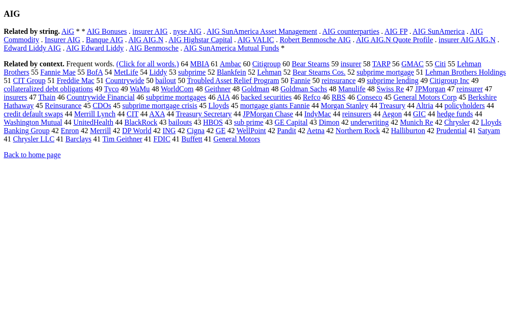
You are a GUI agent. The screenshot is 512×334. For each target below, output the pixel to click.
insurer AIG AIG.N (466, 40)
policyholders (464, 105)
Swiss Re (390, 89)
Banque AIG (104, 40)
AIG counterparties (350, 31)
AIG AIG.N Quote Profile (394, 40)
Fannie (300, 80)
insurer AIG (150, 31)
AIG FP (396, 31)
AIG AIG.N (146, 40)
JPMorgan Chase (268, 114)
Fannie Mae (58, 72)
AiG (67, 31)
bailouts (180, 122)
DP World (137, 131)
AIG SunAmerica (439, 31)
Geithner (218, 89)
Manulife (352, 89)
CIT (132, 114)
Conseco (369, 97)
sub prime (249, 122)
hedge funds (455, 114)
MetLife (126, 72)
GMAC (412, 64)
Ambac (230, 64)
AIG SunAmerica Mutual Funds (231, 48)
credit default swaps (33, 114)
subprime (192, 72)
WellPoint (251, 131)
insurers (15, 97)
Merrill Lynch (94, 114)
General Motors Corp (425, 97)
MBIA (199, 64)
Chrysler (457, 122)
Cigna (195, 131)
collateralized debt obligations (48, 89)
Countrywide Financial (101, 97)
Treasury (392, 105)
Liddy (158, 72)
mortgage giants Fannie (275, 105)
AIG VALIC (255, 40)
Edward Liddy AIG (32, 48)
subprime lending (393, 80)
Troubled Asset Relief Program (233, 80)
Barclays (78, 139)
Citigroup (266, 64)
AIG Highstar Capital (201, 40)
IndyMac (317, 114)
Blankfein (231, 72)
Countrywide (125, 80)
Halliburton (408, 131)
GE (220, 131)
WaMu (140, 89)
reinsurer (469, 89)
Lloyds (219, 105)
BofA (95, 72)
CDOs (102, 105)
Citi (440, 64)
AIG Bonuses (107, 31)
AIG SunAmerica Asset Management (262, 31)
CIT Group (29, 80)
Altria (424, 105)
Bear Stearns (310, 64)
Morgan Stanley (344, 105)
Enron (70, 131)
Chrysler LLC (33, 139)
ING (169, 131)
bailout (165, 80)
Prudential (451, 131)
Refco (311, 97)
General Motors (237, 139)
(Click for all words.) (147, 64)
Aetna (315, 131)
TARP (381, 64)
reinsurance (339, 80)
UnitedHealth (93, 122)
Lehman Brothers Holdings (465, 72)
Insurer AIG (62, 40)
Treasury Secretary (204, 114)
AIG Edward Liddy (95, 48)
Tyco (111, 89)
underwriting (369, 122)
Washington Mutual (33, 122)
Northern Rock (357, 131)
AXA (157, 114)
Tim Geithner (122, 139)
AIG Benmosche (153, 48)
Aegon (392, 114)
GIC (419, 114)
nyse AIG (187, 31)
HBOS (213, 122)
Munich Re (416, 122)
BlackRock (140, 122)
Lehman (269, 72)
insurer (351, 64)
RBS (339, 97)
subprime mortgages (176, 97)
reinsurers (356, 114)
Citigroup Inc (449, 80)
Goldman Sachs (303, 89)
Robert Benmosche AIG (315, 40)
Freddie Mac (75, 80)
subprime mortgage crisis (159, 105)
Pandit (286, 131)
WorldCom (177, 89)
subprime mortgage (385, 72)
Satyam (489, 131)
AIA (223, 97)
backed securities (266, 97)
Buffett (192, 139)
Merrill (100, 131)
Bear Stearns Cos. (318, 72)
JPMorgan (430, 89)
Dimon (329, 122)
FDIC (161, 139)
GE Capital (291, 122)
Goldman (256, 89)
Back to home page (32, 155)
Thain (46, 97)
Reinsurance (63, 105)
